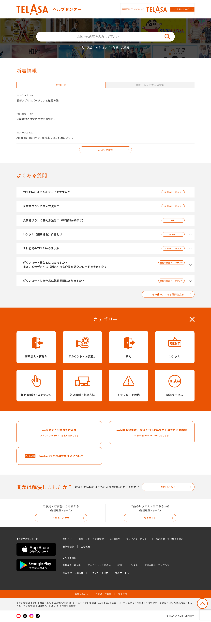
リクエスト (150, 519)
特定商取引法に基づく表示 (169, 539)
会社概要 (85, 547)
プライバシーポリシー (137, 539)
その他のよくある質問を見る (168, 294)
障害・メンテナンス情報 (91, 539)
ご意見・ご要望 (61, 519)
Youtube (18, 617)
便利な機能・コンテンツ (157, 566)
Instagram (31, 617)
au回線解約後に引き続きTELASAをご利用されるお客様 (151, 433)
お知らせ (67, 539)
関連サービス (122, 573)
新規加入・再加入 (72, 566)
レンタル (133, 566)
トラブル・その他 (99, 573)
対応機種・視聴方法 (73, 573)
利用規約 (115, 539)
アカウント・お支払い (99, 566)
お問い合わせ (168, 488)
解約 (119, 566)
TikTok (38, 617)
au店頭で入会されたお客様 (59, 433)
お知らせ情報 (105, 149)
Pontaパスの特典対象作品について (61, 457)
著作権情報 (68, 547)
